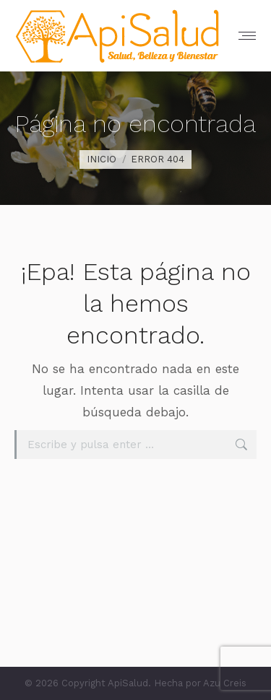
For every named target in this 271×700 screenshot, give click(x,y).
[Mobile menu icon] (247, 36)
